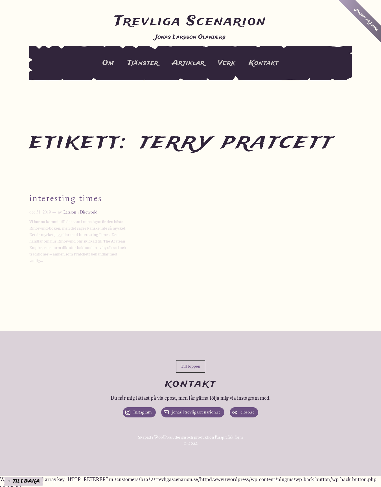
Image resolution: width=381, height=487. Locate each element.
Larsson (69, 212)
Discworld (88, 212)
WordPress (163, 437)
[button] (190, 366)
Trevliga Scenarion (190, 21)
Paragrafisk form (229, 437)
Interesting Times (65, 199)
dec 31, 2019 (40, 212)
